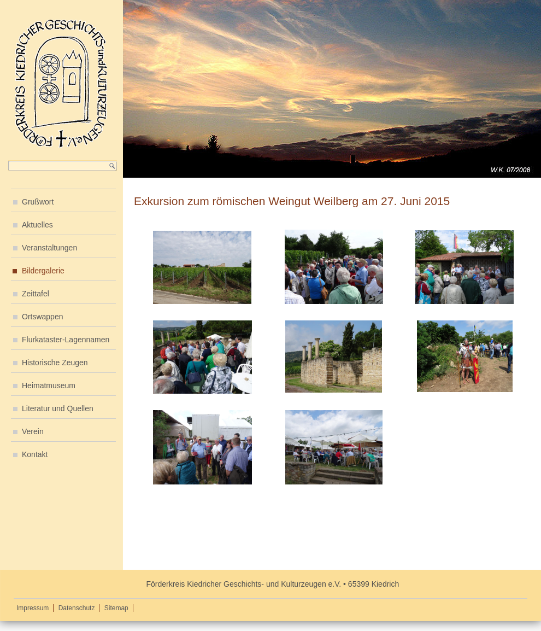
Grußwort (38, 201)
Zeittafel (35, 293)
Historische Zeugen (55, 362)
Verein (33, 431)
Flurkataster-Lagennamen (65, 339)
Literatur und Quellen (57, 408)
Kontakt (35, 454)
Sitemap (116, 608)
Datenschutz (76, 608)
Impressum (32, 608)
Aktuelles (37, 224)
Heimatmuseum (48, 385)
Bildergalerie (43, 270)
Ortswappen (42, 316)
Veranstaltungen (49, 247)
